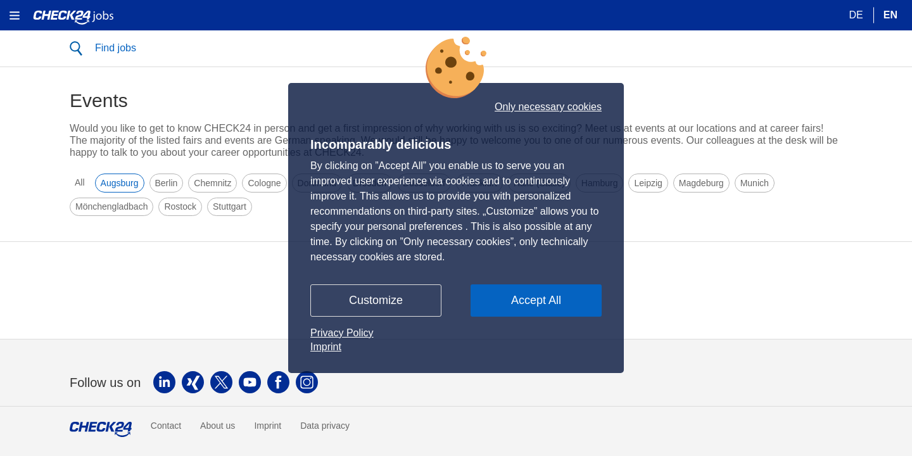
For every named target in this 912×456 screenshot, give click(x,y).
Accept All (536, 300)
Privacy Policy (342, 332)
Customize (376, 300)
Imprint (325, 346)
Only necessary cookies (548, 107)
